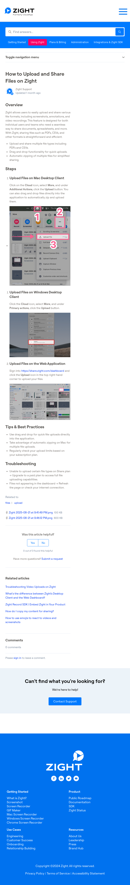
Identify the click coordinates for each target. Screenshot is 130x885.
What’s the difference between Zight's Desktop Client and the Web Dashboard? (34, 595)
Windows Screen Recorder (25, 818)
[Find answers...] (65, 31)
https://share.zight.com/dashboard (42, 370)
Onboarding (15, 844)
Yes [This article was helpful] (33, 542)
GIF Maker (14, 810)
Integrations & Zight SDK (108, 42)
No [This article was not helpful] (43, 542)
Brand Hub (76, 848)
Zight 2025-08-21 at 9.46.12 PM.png (30, 518)
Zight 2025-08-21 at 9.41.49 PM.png (31, 512)
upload (18, 502)
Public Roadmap (80, 798)
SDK (71, 806)
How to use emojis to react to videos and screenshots (30, 620)
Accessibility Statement (88, 873)
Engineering (15, 836)
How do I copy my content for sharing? (29, 611)
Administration (80, 42)
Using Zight (37, 42)
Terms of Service (58, 873)
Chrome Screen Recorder (24, 822)
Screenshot (15, 802)
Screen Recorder (18, 806)
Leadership (76, 840)
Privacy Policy (34, 873)
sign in (17, 658)
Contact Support (65, 701)
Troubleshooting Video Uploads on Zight (30, 586)
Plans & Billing (57, 42)
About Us (75, 836)
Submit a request (52, 558)
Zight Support (24, 89)
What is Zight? (17, 798)
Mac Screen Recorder (22, 814)
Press (72, 844)
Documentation (79, 802)
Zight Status (77, 810)
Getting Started (17, 42)
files (7, 502)
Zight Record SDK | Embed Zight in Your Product (35, 604)
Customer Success (20, 840)
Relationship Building (21, 848)
